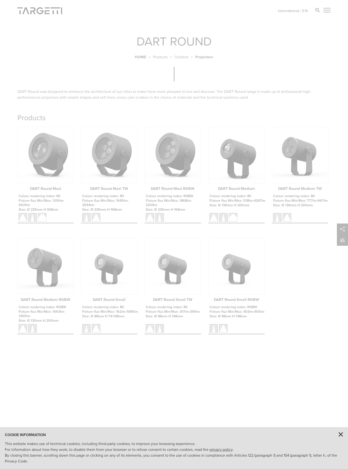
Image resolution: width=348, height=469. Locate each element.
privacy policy (221, 449)
